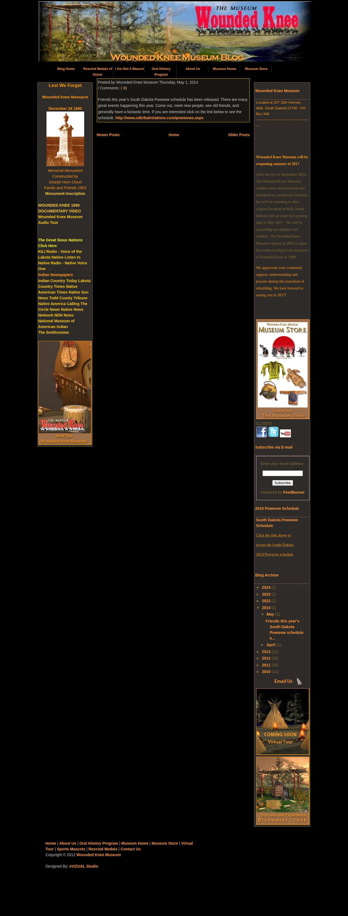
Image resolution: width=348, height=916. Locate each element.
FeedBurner (294, 492)
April (271, 645)
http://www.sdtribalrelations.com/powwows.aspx (159, 118)
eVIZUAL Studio (83, 866)
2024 (266, 587)
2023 (266, 594)
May (270, 614)
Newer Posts (108, 135)
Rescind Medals (103, 849)
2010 (266, 671)
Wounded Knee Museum (99, 855)
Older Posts (239, 135)
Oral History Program (161, 72)
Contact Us (131, 849)
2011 (266, 665)
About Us (193, 69)
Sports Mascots (71, 849)
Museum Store (256, 69)
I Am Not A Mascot (129, 69)
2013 (266, 651)
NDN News (64, 315)
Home (174, 135)
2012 (266, 658)
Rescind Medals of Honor (97, 72)
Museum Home (224, 69)
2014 (266, 607)
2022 (266, 601)
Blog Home (66, 69)
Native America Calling (59, 304)
